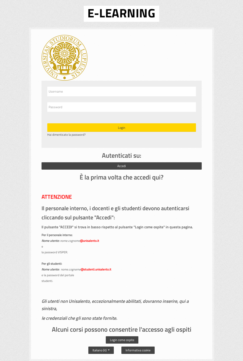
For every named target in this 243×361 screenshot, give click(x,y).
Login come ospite (122, 339)
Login (121, 127)
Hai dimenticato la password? (66, 134)
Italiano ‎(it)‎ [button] (101, 349)
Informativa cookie (138, 350)
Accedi (121, 165)
